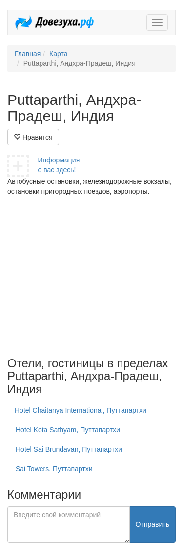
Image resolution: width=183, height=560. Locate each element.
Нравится (33, 137)
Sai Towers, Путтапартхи (54, 469)
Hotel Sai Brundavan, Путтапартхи (69, 449)
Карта (58, 54)
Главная (28, 54)
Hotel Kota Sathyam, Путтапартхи (68, 430)
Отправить (152, 524)
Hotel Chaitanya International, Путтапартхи (80, 410)
